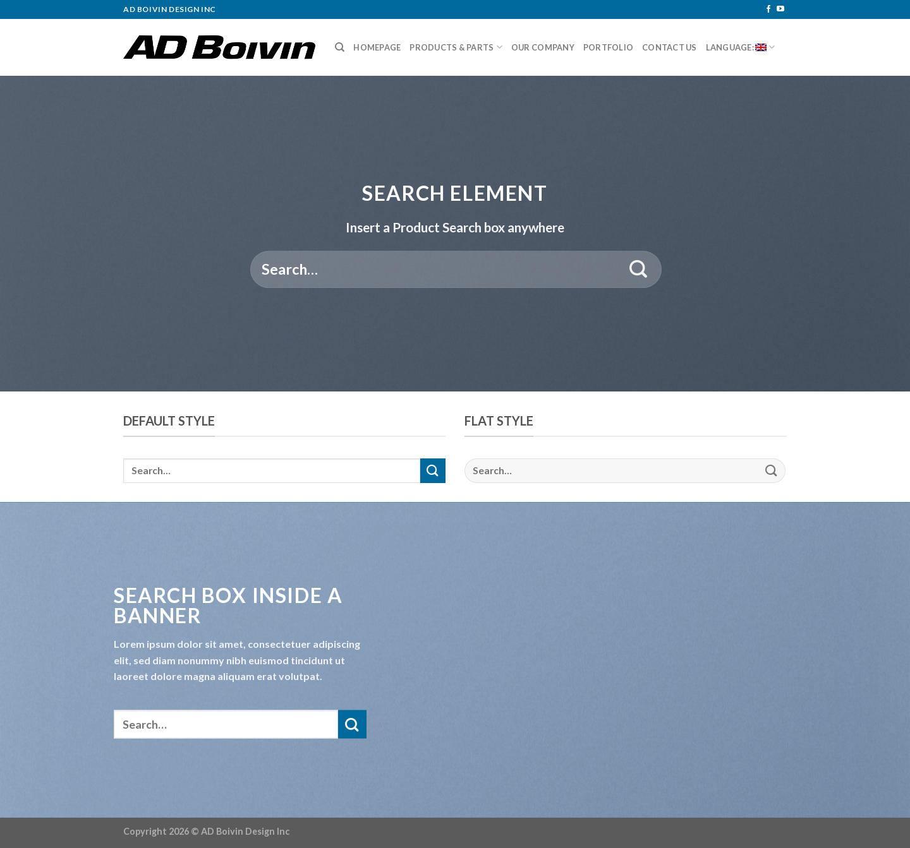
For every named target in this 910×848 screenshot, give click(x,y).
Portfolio (608, 47)
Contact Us (669, 47)
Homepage (377, 47)
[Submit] (638, 269)
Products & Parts (456, 47)
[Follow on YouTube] (780, 9)
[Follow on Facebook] (768, 9)
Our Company (542, 47)
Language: (740, 47)
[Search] (339, 47)
